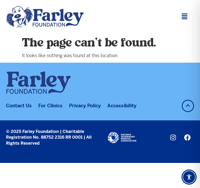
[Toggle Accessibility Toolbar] (189, 177)
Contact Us (19, 105)
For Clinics (50, 105)
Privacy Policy (85, 105)
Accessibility (121, 105)
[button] (184, 16)
